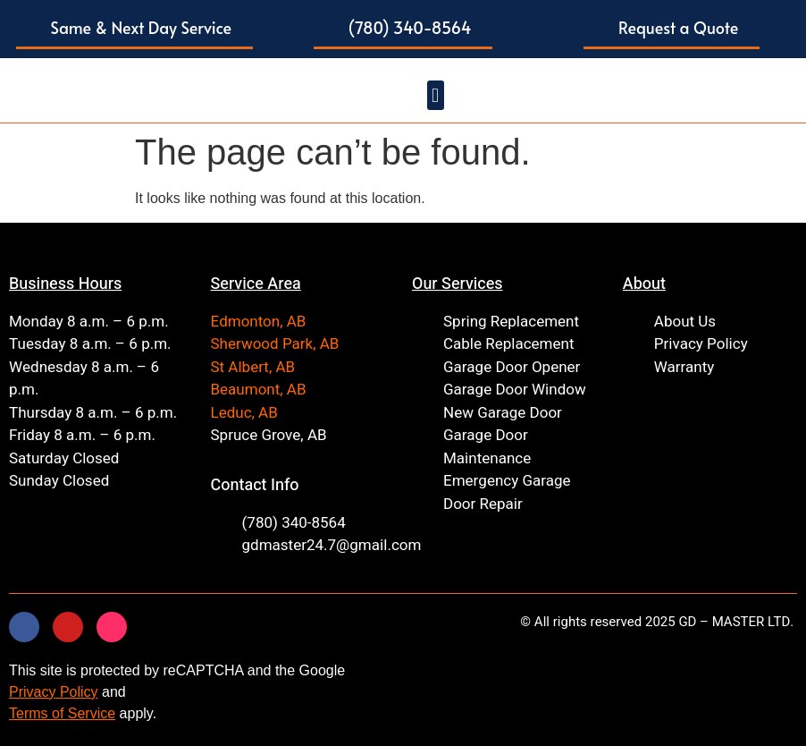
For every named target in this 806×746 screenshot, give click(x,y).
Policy (76, 691)
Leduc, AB (244, 413)
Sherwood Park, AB (275, 344)
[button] (135, 29)
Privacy (32, 691)
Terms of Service (62, 713)
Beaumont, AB (258, 389)
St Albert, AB (253, 367)
